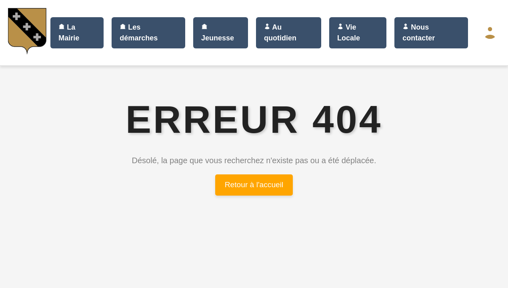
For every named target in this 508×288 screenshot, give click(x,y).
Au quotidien (280, 32)
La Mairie (68, 32)
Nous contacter (418, 32)
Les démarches (139, 32)
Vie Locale (348, 32)
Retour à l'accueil (254, 184)
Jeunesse (217, 32)
